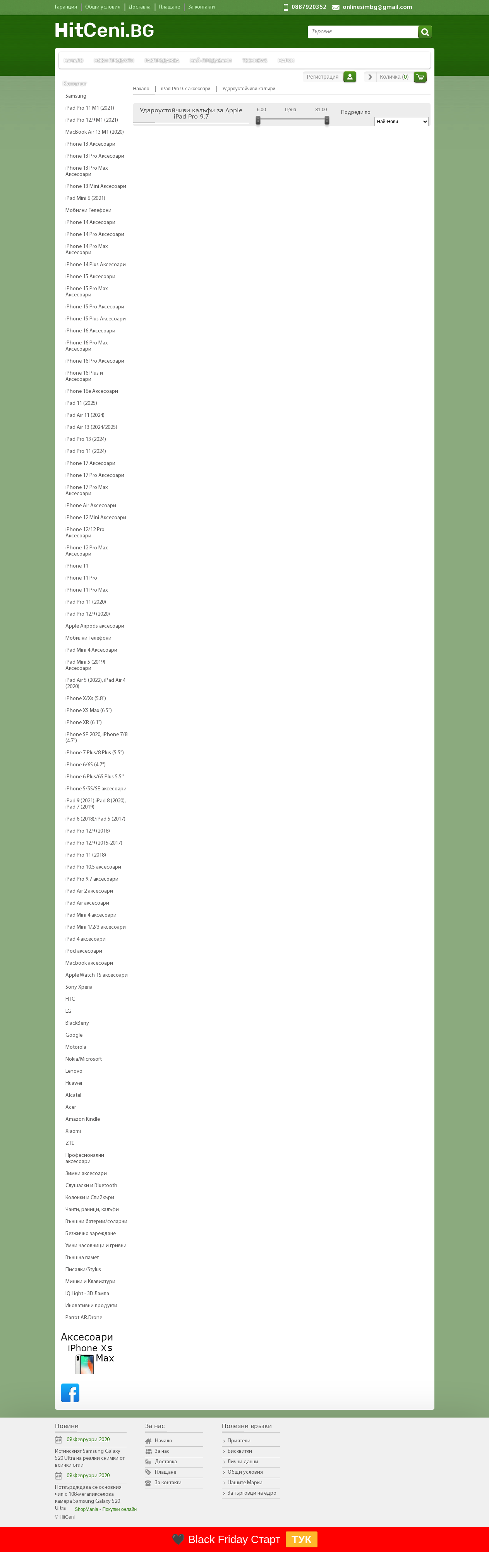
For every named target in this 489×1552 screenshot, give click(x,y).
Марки (286, 60)
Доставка (166, 1462)
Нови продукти (114, 60)
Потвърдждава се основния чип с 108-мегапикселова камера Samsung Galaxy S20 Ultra (88, 1498)
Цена (290, 109)
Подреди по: (356, 112)
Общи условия (245, 1472)
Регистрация (323, 77)
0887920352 (309, 7)
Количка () (394, 77)
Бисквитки (240, 1451)
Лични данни (243, 1462)
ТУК (302, 1539)
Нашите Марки (245, 1483)
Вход (349, 76)
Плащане (165, 1472)
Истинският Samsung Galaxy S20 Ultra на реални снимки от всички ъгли (90, 1458)
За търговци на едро (252, 1493)
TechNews (254, 60)
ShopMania (86, 1509)
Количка (420, 77)
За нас (162, 1451)
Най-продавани (211, 60)
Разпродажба (162, 60)
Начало (73, 60)
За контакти (168, 1483)
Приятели (239, 1441)
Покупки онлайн (119, 1509)
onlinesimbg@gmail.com (377, 7)
